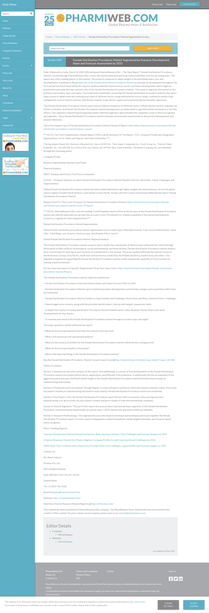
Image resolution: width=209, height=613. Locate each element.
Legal (18, 118)
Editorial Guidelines (11, 110)
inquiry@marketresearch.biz (66, 492)
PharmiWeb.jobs (54, 571)
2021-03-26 (79, 36)
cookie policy (139, 602)
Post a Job (157, 4)
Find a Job (171, 4)
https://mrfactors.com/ (102, 503)
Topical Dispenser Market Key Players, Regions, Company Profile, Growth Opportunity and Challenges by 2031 (100, 439)
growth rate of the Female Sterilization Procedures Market (105, 82)
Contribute (7, 103)
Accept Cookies (194, 604)
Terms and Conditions (87, 571)
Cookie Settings (168, 604)
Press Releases (62, 36)
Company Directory (11, 50)
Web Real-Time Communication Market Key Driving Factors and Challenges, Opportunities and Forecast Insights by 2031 (105, 445)
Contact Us (51, 578)
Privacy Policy (83, 574)
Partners (6, 28)
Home (49, 36)
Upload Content (189, 4)
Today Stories (9, 35)
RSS (78, 578)
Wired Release (65, 541)
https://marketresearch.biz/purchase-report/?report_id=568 (144, 359)
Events (18, 65)
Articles (6, 58)
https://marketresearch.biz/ (67, 498)
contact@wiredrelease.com (131, 513)
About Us (50, 574)
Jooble (110, 571)
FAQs (5, 95)
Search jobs (153, 48)
